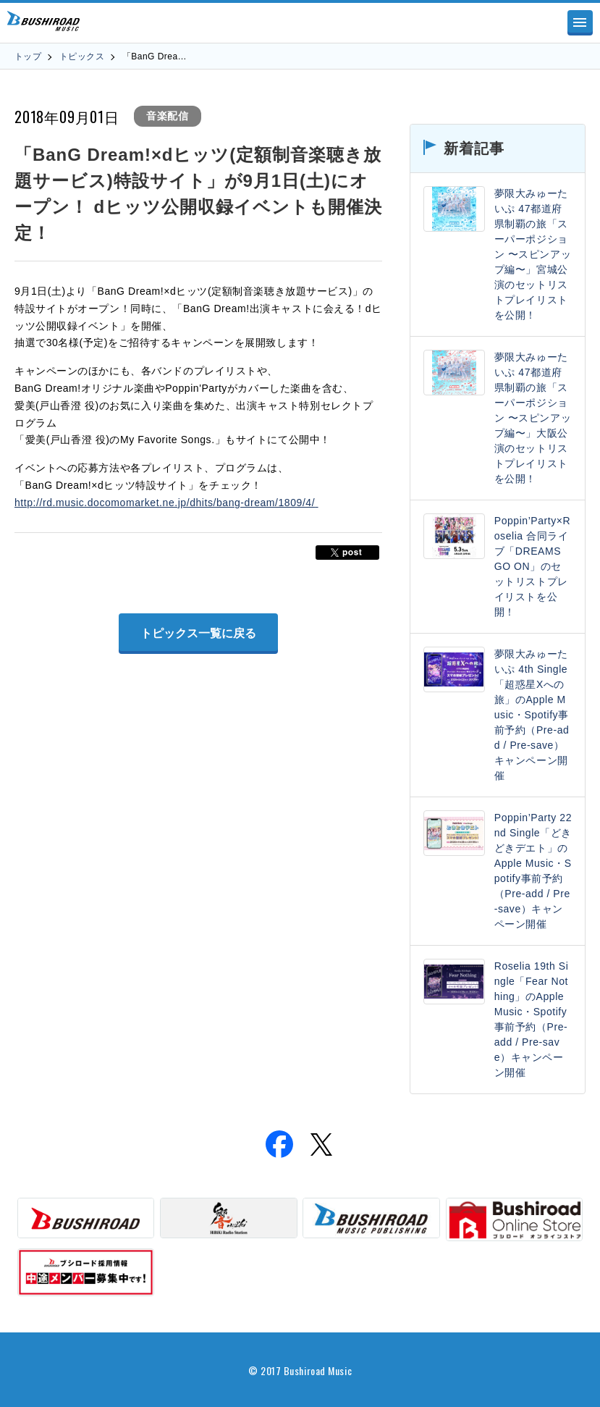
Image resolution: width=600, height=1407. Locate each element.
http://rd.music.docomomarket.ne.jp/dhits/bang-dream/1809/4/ (166, 502)
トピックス (81, 56)
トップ (27, 56)
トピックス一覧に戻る (198, 633)
